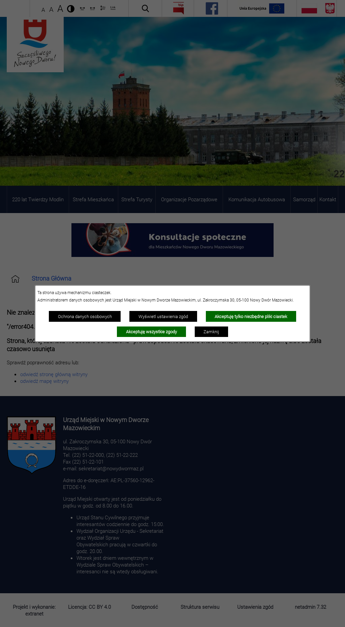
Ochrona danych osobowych (85, 316)
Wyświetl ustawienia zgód (163, 316)
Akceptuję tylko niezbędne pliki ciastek (251, 316)
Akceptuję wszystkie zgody (151, 332)
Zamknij (211, 332)
